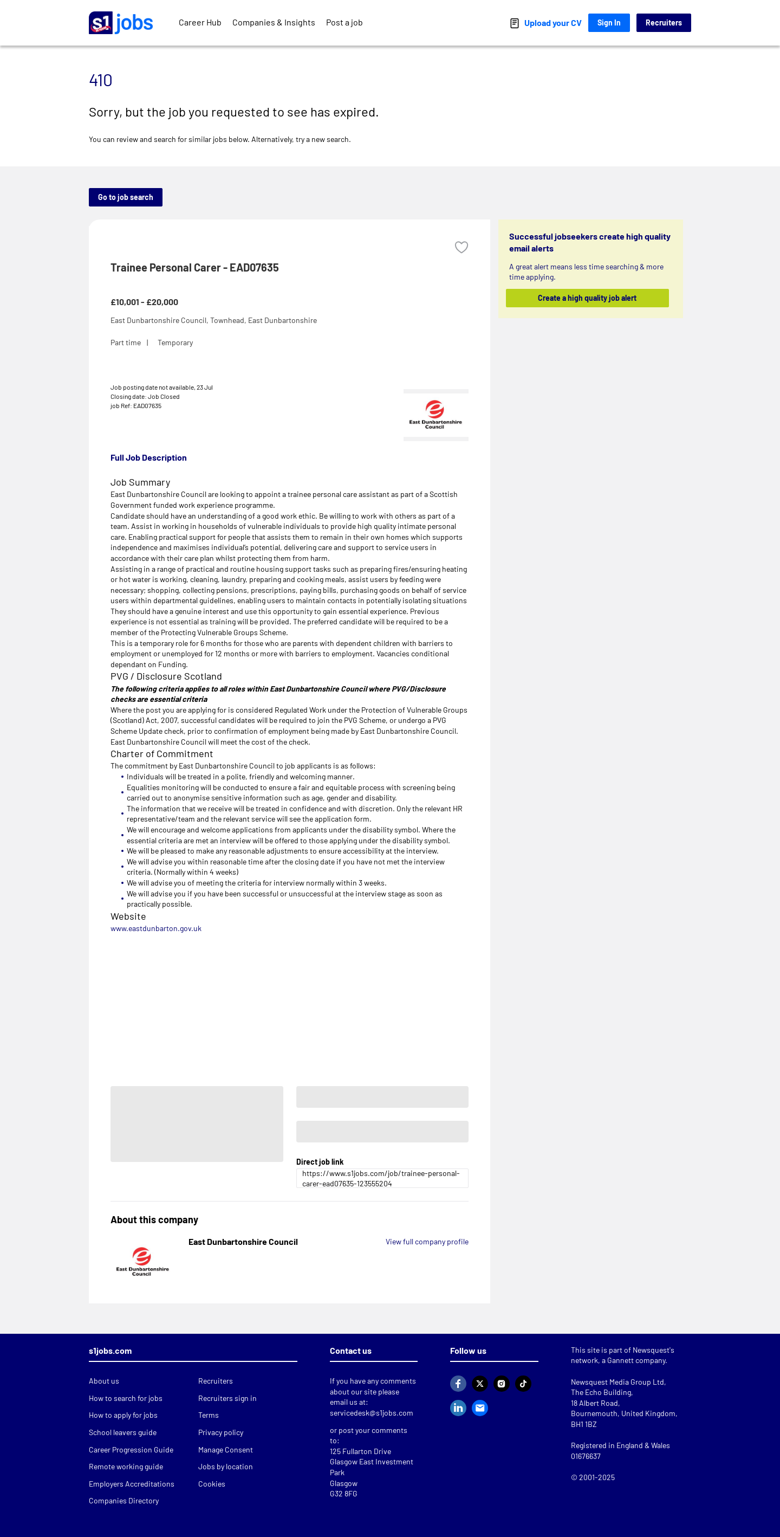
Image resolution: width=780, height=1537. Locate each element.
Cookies (211, 1483)
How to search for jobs (125, 1398)
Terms (208, 1414)
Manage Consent (225, 1449)
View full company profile (427, 1241)
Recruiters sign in (227, 1398)
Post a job (344, 22)
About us (104, 1380)
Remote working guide (126, 1466)
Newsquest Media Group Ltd (617, 1381)
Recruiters (664, 22)
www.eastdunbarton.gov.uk (156, 928)
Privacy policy (220, 1432)
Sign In (609, 22)
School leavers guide (123, 1432)
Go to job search (125, 197)
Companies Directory (124, 1500)
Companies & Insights (273, 22)
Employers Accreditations (131, 1483)
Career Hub (200, 22)
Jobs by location (225, 1466)
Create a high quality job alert (587, 297)
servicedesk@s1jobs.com (371, 1412)
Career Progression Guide (131, 1449)
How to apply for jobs (123, 1414)
